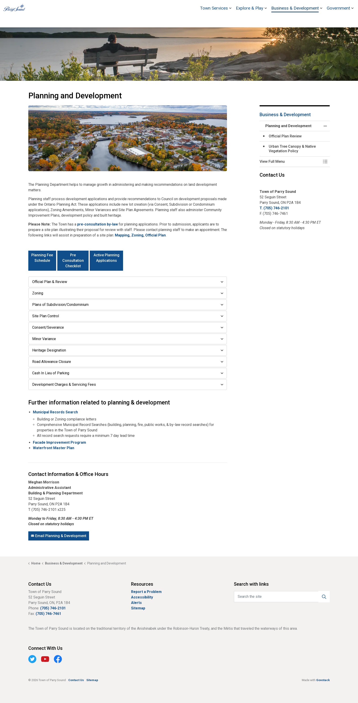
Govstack (323, 680)
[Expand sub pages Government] (352, 20)
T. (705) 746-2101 (274, 208)
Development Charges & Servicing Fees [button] (64, 384)
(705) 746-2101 (53, 608)
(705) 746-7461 (48, 613)
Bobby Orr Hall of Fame (278, 7)
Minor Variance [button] (44, 339)
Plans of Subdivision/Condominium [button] (60, 304)
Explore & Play (249, 20)
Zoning (137, 235)
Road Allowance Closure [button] (51, 361)
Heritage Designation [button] (49, 350)
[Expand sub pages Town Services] (230, 20)
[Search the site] (282, 596)
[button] (127, 138)
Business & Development (295, 20)
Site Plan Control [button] (45, 316)
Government (338, 20)
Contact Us (334, 7)
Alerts (136, 603)
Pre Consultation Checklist (73, 261)
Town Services (214, 20)
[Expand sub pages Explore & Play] (265, 20)
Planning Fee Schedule (42, 261)
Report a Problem (146, 592)
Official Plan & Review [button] (49, 282)
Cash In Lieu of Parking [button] (50, 373)
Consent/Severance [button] (48, 327)
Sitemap (138, 608)
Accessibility (142, 597)
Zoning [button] (37, 293)
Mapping (122, 235)
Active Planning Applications (106, 261)
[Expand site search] (350, 7)
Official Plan (155, 235)
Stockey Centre (310, 7)
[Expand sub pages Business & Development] (321, 20)
